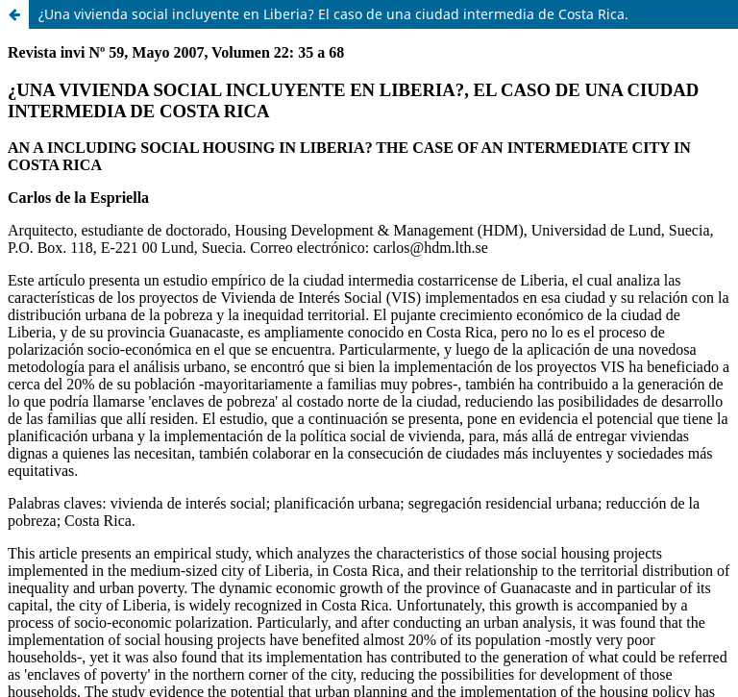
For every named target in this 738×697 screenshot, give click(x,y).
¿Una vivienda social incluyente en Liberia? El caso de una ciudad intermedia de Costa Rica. (333, 14)
